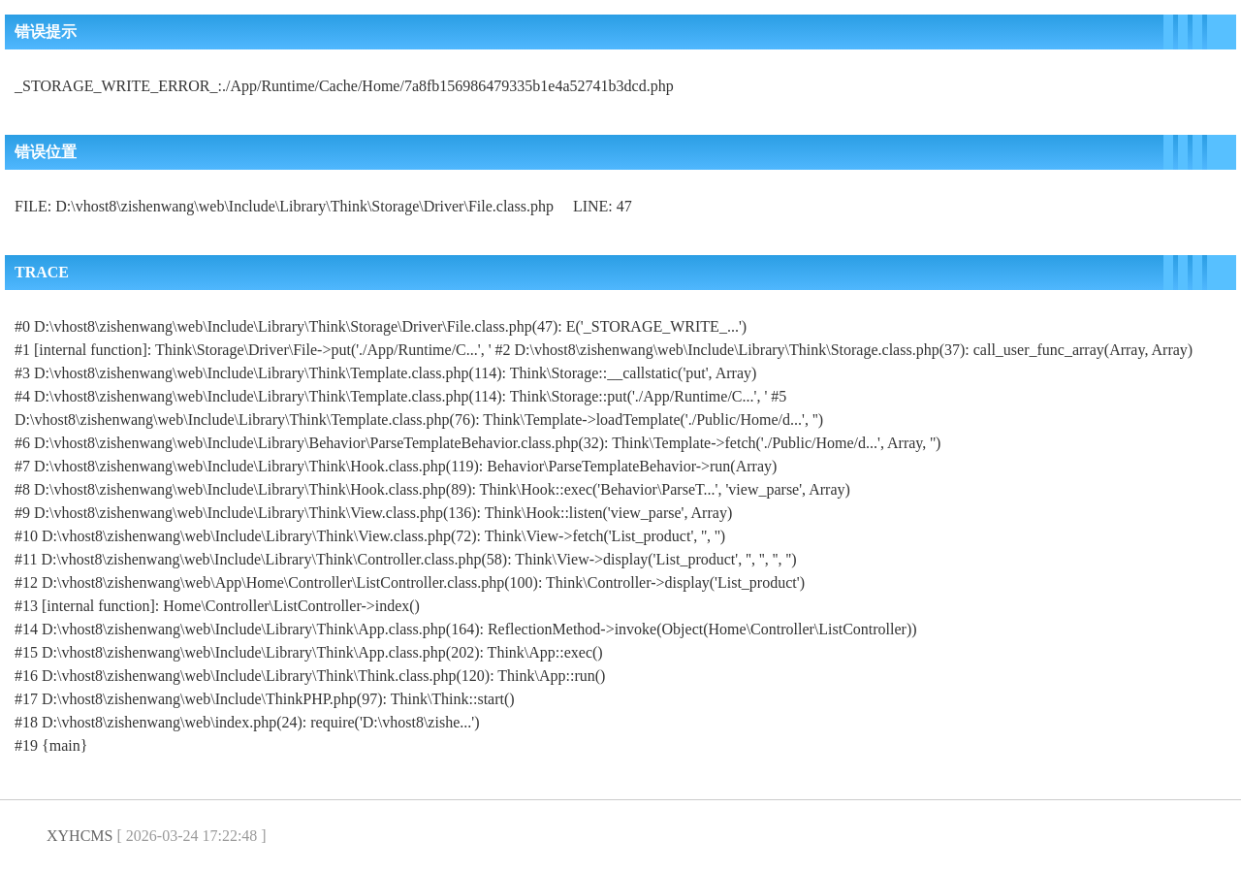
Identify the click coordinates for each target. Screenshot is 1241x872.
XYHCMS (79, 835)
